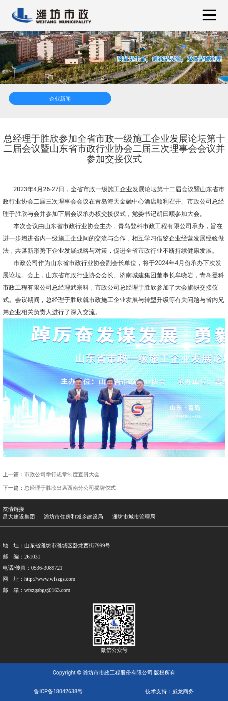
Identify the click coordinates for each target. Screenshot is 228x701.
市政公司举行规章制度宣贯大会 (62, 474)
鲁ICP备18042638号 (58, 691)
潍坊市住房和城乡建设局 (73, 517)
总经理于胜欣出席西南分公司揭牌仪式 (70, 488)
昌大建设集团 (19, 517)
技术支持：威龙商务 (169, 691)
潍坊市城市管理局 (133, 517)
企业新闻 (60, 99)
